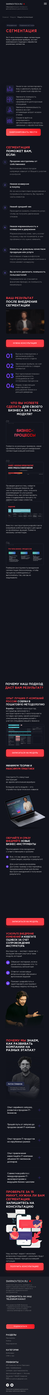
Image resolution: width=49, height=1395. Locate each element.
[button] (23, 132)
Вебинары (10, 1353)
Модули (13, 17)
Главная (5, 17)
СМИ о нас (10, 1356)
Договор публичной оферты (15, 1391)
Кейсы (8, 1340)
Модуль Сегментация (25, 17)
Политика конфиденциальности (17, 1389)
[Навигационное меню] (45, 4)
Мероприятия (11, 1343)
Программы (10, 1338)
